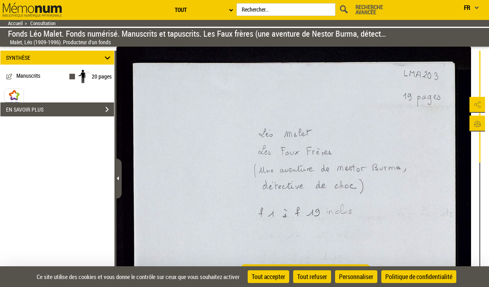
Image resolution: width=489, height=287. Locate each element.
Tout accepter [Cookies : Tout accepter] (268, 276)
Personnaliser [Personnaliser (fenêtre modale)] (356, 276)
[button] (475, 104)
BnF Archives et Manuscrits (36, 118)
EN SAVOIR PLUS (60, 137)
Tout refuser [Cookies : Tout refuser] (312, 276)
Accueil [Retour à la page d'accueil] (15, 23)
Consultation (42, 23)
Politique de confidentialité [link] (418, 276)
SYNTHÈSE (59, 58)
